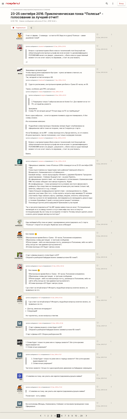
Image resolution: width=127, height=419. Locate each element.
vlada (40, 323)
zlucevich (41, 46)
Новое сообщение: (26, 21)
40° (21, 50)
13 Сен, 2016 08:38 (101, 224)
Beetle (20, 73)
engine (43, 95)
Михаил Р (19, 327)
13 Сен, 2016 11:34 (101, 357)
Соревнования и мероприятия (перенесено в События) (30, 9)
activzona (38, 21)
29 (81, 416)
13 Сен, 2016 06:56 (101, 72)
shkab (40, 91)
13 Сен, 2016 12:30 (101, 390)
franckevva (18, 258)
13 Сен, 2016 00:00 (101, 49)
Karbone (19, 39)
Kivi (21, 345)
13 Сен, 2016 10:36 (101, 257)
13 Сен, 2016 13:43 (101, 406)
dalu (20, 379)
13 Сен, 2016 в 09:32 (58, 266)
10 (76, 416)
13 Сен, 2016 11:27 (101, 344)
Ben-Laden (18, 165)
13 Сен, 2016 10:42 (101, 269)
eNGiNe (19, 237)
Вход (121, 3)
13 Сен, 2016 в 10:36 (57, 323)
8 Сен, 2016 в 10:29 (57, 91)
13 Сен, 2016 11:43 (101, 378)
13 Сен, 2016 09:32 (101, 236)
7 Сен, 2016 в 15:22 (60, 80)
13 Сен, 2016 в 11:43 (56, 387)
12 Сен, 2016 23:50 (101, 37)
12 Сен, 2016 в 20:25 (60, 161)
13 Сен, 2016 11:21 (102, 326)
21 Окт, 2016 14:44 (49, 21)
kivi (40, 354)
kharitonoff (42, 80)
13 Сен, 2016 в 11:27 (55, 354)
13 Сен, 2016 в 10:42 (56, 297)
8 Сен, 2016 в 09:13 (60, 95)
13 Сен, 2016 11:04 (101, 300)
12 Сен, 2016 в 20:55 (60, 46)
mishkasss (18, 225)
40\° (40, 297)
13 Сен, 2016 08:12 (101, 164)
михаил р (41, 161)
